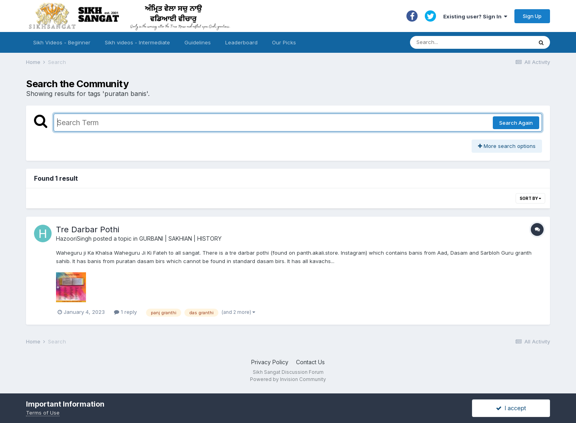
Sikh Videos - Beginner (61, 42)
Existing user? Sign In (475, 16)
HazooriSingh (74, 238)
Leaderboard (241, 42)
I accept (511, 408)
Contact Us (310, 362)
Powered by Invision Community (288, 379)
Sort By (530, 198)
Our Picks (284, 42)
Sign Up (532, 16)
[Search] (463, 42)
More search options (507, 146)
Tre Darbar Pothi (87, 229)
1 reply (125, 312)
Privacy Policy (269, 362)
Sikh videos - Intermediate (137, 42)
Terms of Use (43, 412)
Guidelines (197, 42)
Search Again (516, 123)
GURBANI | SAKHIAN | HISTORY (180, 238)
